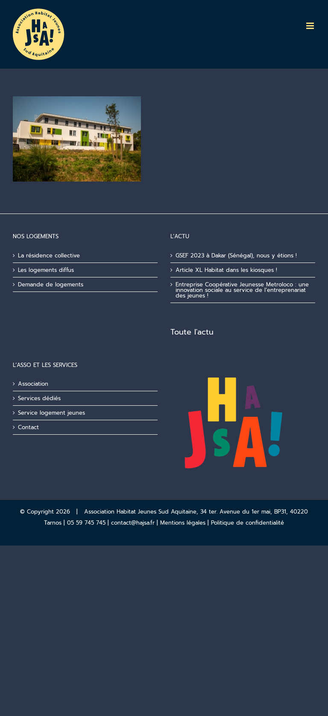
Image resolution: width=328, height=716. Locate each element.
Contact (28, 427)
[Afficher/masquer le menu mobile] (310, 25)
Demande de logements (50, 284)
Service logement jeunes (51, 413)
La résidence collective (49, 255)
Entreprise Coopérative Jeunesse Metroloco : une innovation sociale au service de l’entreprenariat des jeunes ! (242, 290)
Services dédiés (39, 398)
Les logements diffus (46, 270)
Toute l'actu (192, 332)
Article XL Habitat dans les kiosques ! (226, 270)
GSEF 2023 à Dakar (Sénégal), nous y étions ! (236, 255)
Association (33, 384)
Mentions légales (182, 523)
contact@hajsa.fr (133, 523)
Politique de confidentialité (247, 523)
